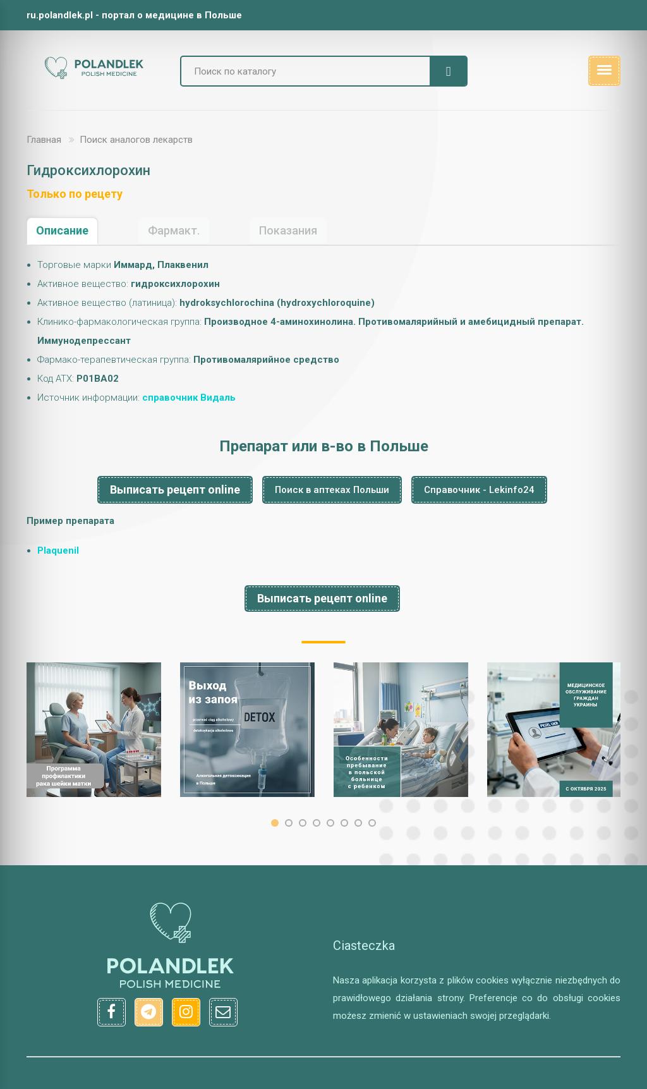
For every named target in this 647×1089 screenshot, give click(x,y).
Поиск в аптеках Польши (332, 490)
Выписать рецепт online (175, 489)
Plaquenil (58, 550)
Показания (288, 230)
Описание (62, 230)
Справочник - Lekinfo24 (479, 490)
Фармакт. (174, 230)
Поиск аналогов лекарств (136, 139)
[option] (94, 729)
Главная (44, 139)
